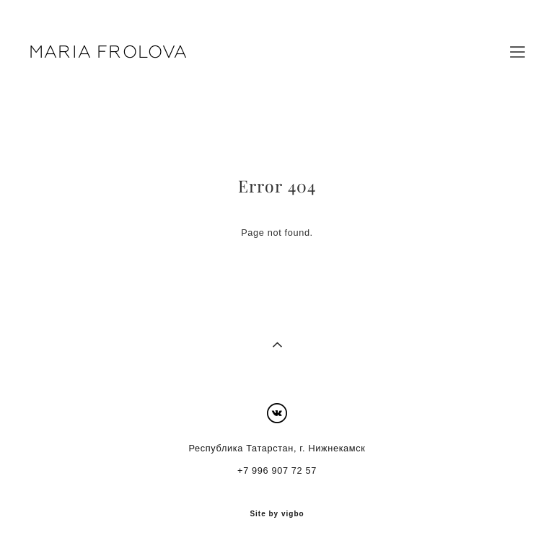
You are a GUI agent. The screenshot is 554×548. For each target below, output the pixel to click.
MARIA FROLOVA (108, 52)
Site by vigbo (277, 514)
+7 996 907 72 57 (277, 470)
